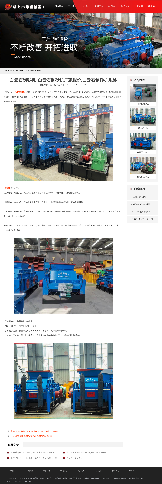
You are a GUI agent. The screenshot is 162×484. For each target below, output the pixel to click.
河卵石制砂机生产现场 (140, 204)
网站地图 (124, 478)
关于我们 (72, 6)
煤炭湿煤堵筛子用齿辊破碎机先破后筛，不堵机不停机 (34, 458)
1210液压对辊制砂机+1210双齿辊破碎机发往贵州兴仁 (143, 219)
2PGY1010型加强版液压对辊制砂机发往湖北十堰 (143, 212)
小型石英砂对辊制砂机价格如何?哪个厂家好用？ (88, 452)
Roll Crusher (9, 482)
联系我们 (152, 6)
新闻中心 (99, 6)
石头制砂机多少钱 (74, 458)
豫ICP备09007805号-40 (112, 478)
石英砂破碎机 (143, 177)
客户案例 (112, 6)
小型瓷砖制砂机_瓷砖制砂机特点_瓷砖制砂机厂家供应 (32, 436)
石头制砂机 (138, 478)
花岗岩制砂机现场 (138, 197)
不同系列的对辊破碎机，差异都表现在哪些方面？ (32, 452)
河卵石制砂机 (143, 104)
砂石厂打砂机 (143, 152)
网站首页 (59, 6)
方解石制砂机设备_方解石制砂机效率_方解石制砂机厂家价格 (34, 431)
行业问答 (139, 6)
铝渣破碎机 (143, 128)
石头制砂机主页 (21, 71)
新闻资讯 (32, 71)
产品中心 (85, 6)
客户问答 (125, 6)
